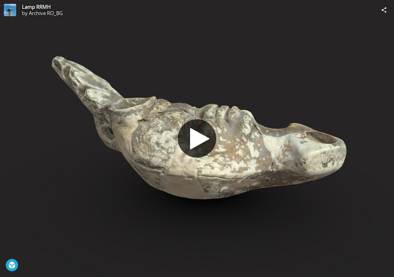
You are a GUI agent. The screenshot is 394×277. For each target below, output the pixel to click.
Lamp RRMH (36, 6)
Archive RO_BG (46, 13)
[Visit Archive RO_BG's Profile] (10, 10)
